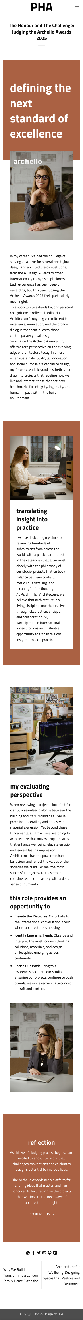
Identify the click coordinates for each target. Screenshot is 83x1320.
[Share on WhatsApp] (28, 1253)
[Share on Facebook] (33, 1253)
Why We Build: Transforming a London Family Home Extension (21, 1275)
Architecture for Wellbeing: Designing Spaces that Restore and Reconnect (61, 1275)
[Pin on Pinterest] (49, 1253)
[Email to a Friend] (44, 1253)
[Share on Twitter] (39, 1253)
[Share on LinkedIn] (55, 1253)
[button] (77, 7)
